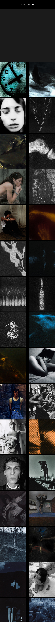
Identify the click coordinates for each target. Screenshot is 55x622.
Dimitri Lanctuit (27, 4)
